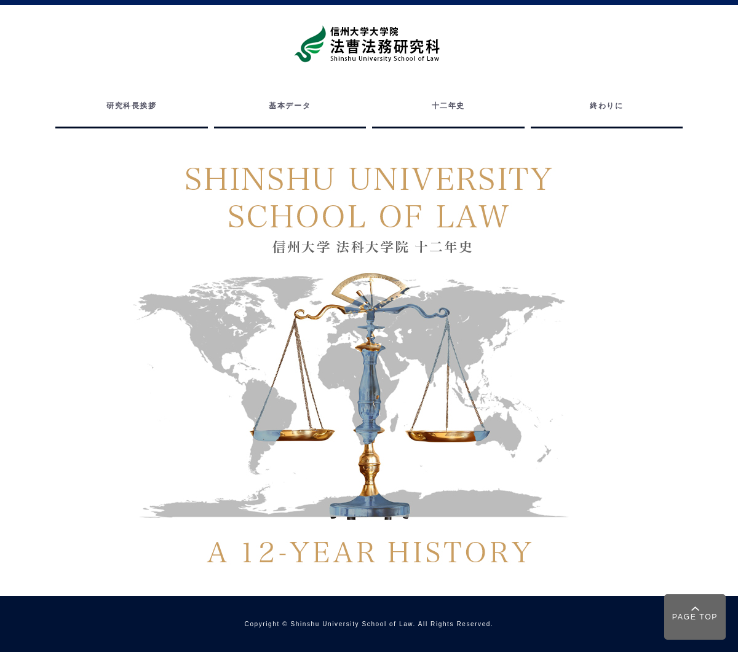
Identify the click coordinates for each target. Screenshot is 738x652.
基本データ (290, 105)
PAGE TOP (695, 617)
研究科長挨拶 (131, 105)
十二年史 (448, 105)
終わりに (606, 105)
